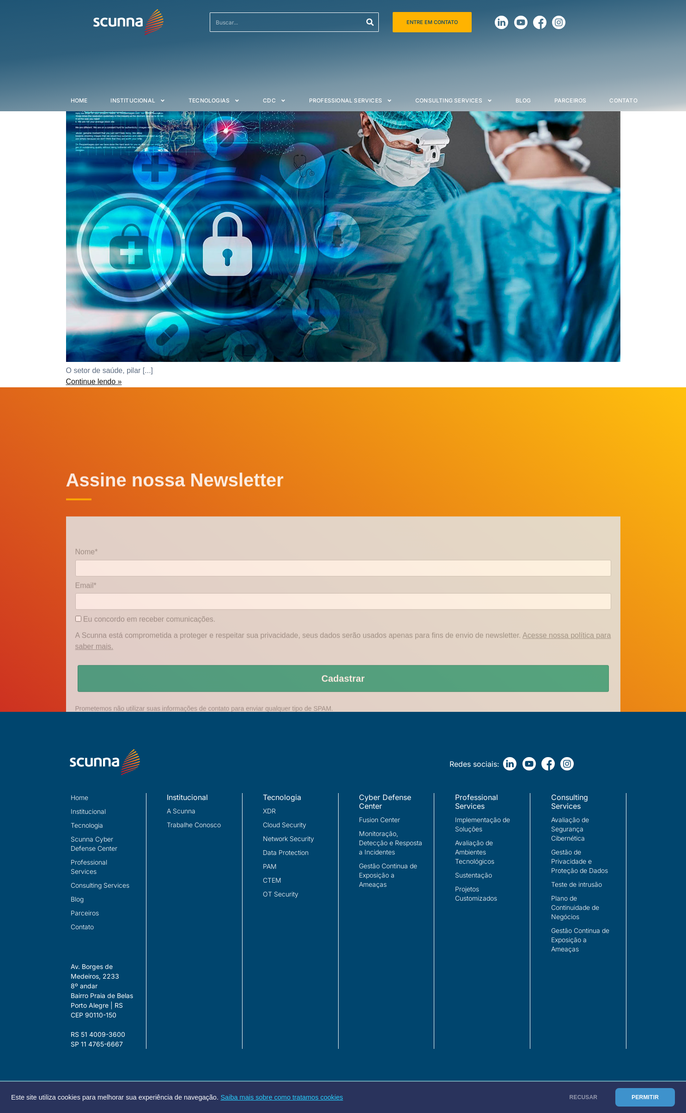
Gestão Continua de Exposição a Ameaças (388, 875)
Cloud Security (284, 825)
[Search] (370, 22)
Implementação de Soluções (482, 824)
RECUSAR (584, 1097)
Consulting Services (453, 100)
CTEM (272, 880)
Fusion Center (379, 820)
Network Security (288, 838)
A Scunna (181, 811)
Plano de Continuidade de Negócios (575, 907)
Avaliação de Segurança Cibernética (570, 829)
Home (79, 100)
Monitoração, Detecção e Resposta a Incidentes (390, 843)
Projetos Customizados (476, 893)
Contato (623, 100)
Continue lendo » (94, 381)
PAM (270, 866)
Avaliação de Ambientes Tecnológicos (474, 852)
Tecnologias (214, 100)
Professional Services (350, 100)
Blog (523, 100)
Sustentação (473, 875)
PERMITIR (645, 1097)
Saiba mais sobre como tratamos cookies (281, 1097)
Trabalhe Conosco (194, 825)
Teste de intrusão (576, 884)
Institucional (137, 100)
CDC (274, 100)
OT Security (280, 894)
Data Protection (286, 852)
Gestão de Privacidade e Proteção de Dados (579, 861)
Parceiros (570, 100)
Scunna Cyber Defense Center (94, 843)
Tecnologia (87, 825)
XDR (269, 811)
